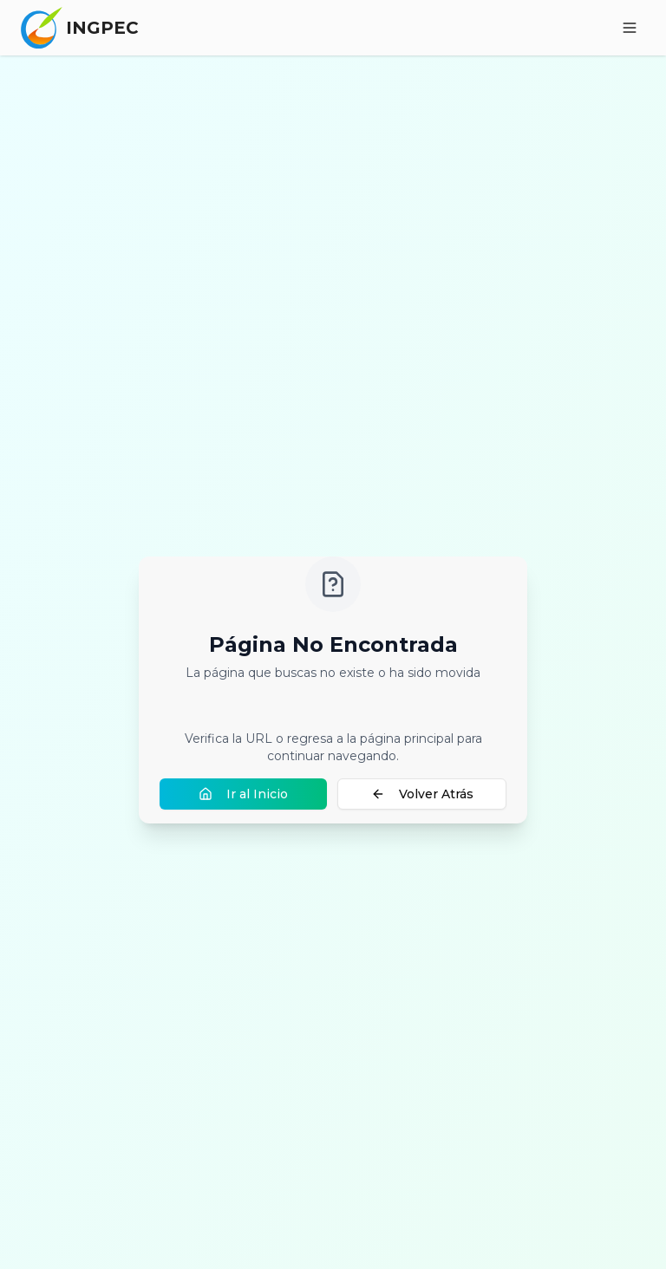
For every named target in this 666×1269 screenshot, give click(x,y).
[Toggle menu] (629, 27)
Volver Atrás (422, 794)
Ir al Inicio (243, 794)
